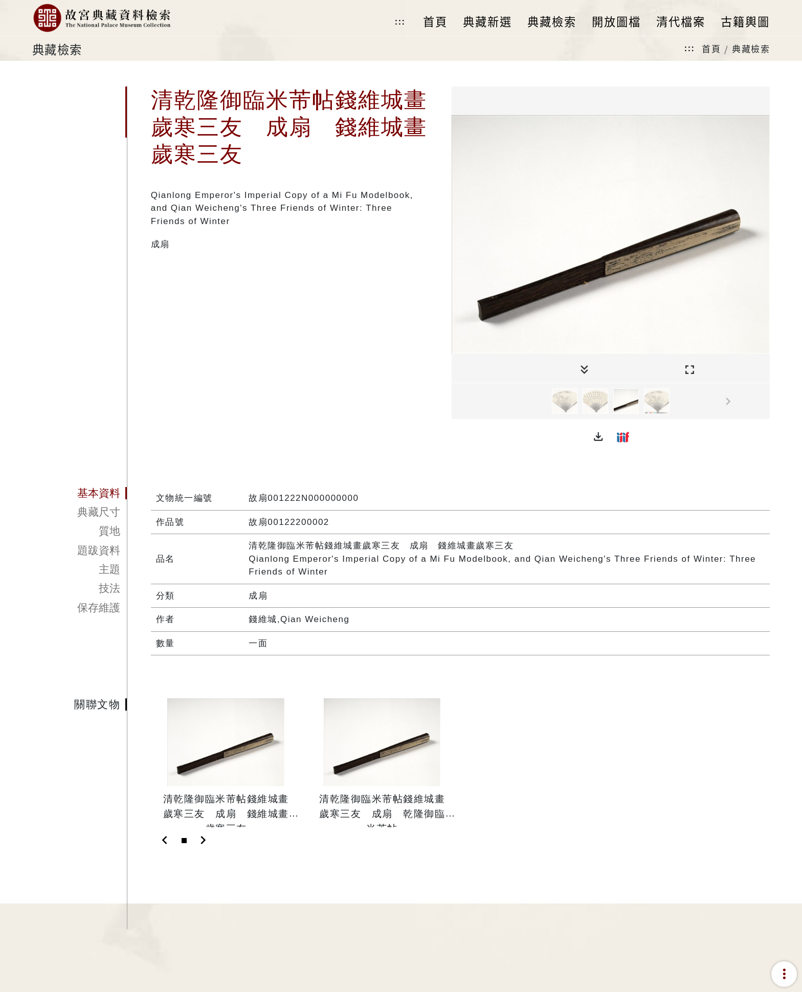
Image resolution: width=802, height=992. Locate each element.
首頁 (711, 48)
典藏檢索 (751, 48)
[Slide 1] (184, 840)
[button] (598, 437)
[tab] (79, 493)
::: (400, 21)
